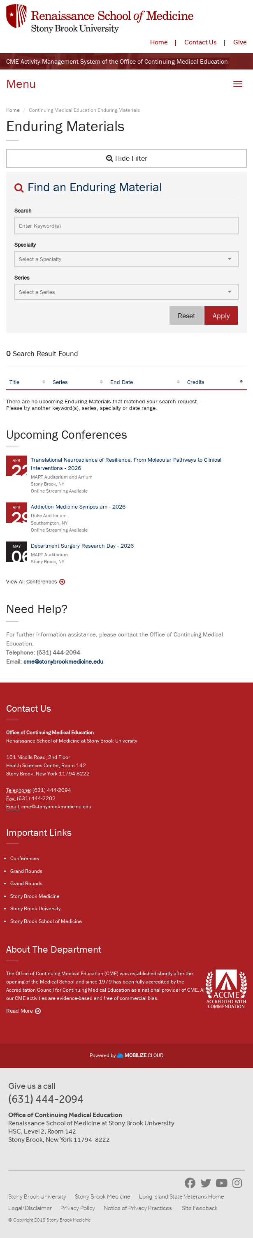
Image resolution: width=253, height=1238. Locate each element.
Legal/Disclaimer (30, 1208)
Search (23, 210)
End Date (121, 382)
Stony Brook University (35, 908)
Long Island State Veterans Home (181, 1196)
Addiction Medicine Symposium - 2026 (78, 506)
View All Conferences (31, 581)
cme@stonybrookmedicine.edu (63, 661)
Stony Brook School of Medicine (46, 921)
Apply (221, 315)
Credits (195, 382)
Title (14, 382)
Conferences (24, 858)
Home (159, 42)
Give (240, 42)
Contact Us (200, 42)
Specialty (25, 244)
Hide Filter (126, 158)
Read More (19, 1010)
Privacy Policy (77, 1208)
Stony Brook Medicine (35, 896)
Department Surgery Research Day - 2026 (82, 545)
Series (22, 277)
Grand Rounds (26, 871)
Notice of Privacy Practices (138, 1208)
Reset (186, 315)
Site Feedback (200, 1208)
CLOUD (140, 1055)
